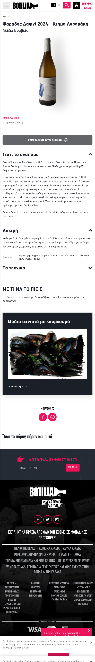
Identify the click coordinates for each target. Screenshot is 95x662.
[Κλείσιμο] (91, 642)
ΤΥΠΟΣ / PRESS (35, 595)
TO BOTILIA (11, 583)
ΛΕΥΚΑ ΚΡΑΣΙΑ (72, 548)
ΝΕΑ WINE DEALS (25, 548)
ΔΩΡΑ (77, 554)
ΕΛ (54, 5)
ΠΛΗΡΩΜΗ (35, 583)
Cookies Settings (59, 599)
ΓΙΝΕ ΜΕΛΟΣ (87, 3)
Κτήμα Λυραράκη (11, 118)
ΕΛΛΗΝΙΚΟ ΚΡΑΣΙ (12, 591)
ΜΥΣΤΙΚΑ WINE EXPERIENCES (83, 589)
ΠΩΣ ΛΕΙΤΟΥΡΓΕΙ (12, 587)
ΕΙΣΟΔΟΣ (87, 7)
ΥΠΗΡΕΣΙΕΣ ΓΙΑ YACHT (83, 595)
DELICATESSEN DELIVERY (74, 560)
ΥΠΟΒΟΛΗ (72, 467)
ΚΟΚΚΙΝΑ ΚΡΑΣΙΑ (49, 548)
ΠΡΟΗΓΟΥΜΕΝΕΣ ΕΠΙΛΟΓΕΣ (12, 597)
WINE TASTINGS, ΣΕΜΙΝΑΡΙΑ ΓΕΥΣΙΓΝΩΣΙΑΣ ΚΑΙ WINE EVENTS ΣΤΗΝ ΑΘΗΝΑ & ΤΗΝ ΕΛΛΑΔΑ (47, 569)
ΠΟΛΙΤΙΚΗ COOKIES (59, 595)
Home (6, 16)
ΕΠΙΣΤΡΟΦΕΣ (35, 591)
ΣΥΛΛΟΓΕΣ (65, 554)
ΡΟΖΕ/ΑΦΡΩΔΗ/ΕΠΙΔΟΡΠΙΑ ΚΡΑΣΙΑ (35, 554)
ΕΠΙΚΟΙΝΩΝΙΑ (12, 612)
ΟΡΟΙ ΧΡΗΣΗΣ (59, 591)
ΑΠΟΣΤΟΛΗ (35, 587)
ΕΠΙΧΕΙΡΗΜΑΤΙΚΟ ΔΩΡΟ (83, 583)
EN (59, 5)
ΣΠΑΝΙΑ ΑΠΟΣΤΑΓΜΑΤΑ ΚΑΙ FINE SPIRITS (30, 560)
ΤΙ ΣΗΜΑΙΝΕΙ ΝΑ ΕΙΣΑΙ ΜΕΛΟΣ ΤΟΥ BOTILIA (12, 606)
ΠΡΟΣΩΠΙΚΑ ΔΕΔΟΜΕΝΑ (59, 583)
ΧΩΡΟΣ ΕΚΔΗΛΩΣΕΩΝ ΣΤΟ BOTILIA (83, 602)
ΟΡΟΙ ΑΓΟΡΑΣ (59, 587)
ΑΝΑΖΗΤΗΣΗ (67, 5)
